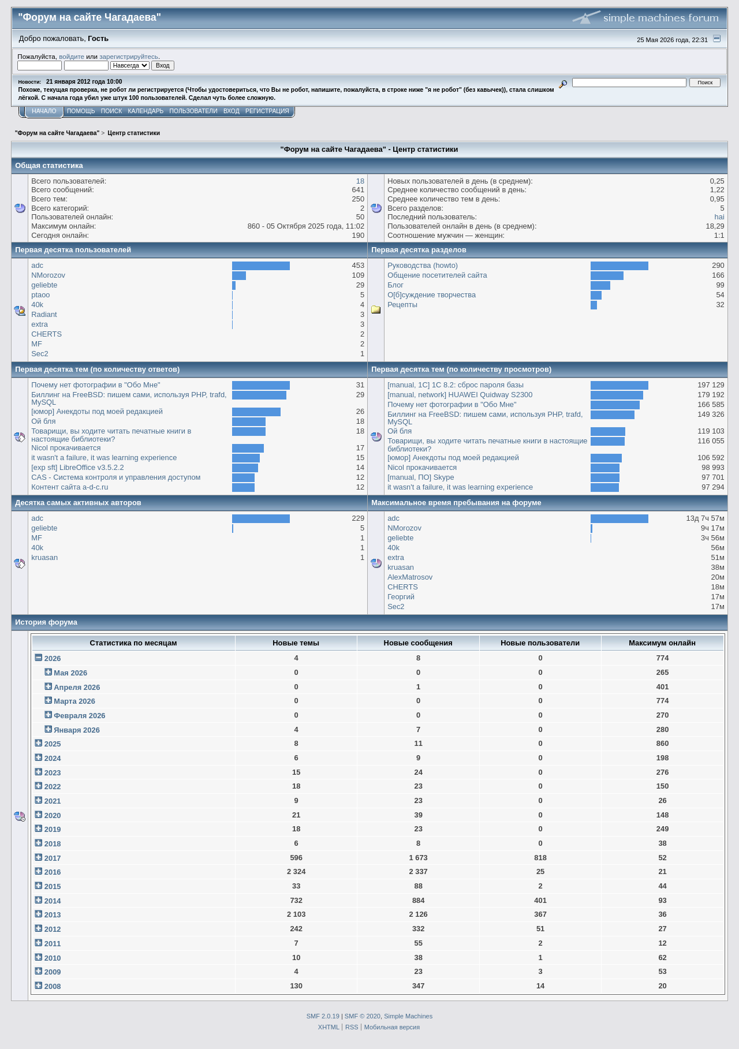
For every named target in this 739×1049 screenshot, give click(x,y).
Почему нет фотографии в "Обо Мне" (96, 384)
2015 (52, 886)
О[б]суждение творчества (431, 294)
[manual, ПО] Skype (420, 477)
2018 (52, 843)
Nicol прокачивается (65, 447)
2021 (52, 801)
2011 (52, 943)
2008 (52, 986)
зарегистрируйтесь (128, 56)
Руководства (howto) (422, 265)
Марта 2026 (74, 701)
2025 (52, 744)
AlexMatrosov (409, 577)
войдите (71, 56)
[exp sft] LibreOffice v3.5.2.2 (77, 467)
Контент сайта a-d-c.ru (69, 487)
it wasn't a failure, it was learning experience (104, 457)
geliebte (44, 285)
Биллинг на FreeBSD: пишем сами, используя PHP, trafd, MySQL (129, 398)
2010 (52, 958)
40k (37, 304)
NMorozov (48, 275)
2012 (52, 929)
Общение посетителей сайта (437, 275)
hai (720, 216)
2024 (52, 758)
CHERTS (46, 334)
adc (37, 265)
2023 (52, 772)
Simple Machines (408, 1016)
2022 (52, 786)
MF (36, 343)
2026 (52, 658)
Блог (395, 285)
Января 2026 (77, 730)
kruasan (44, 557)
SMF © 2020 (362, 1016)
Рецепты (402, 304)
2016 (52, 872)
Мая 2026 (70, 673)
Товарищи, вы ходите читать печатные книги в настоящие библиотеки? (111, 435)
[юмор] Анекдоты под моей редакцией (97, 411)
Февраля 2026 (79, 715)
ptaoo (40, 294)
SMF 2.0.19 (323, 1016)
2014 (52, 901)
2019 (52, 829)
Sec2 (39, 353)
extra (39, 324)
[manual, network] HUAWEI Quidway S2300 (459, 394)
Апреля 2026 (77, 687)
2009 (52, 972)
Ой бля (43, 421)
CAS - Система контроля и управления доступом (115, 477)
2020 (52, 815)
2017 (52, 858)
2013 (52, 914)
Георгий (401, 596)
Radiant (44, 314)
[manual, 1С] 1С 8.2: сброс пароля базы (455, 384)
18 (360, 181)
